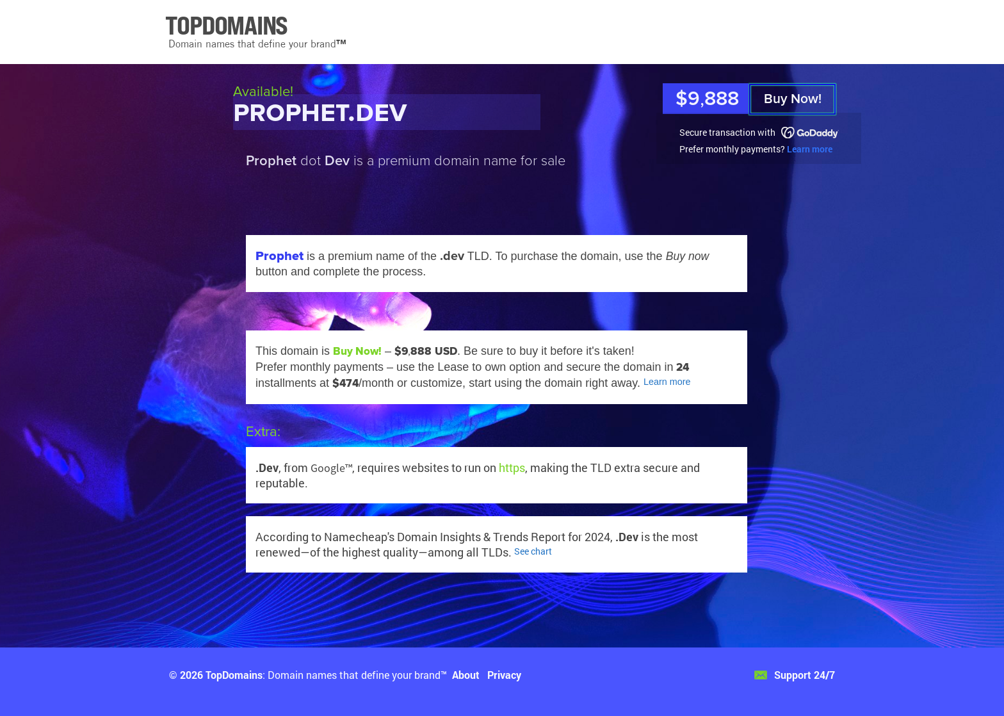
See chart (533, 551)
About (466, 674)
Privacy (504, 674)
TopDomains (234, 674)
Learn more (809, 149)
